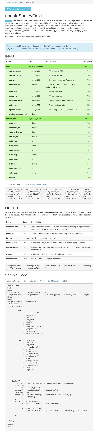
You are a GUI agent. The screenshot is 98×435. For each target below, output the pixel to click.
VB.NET (33, 281)
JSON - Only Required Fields (35, 185)
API (8, 2)
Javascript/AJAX (13, 281)
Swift (42, 281)
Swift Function (53, 281)
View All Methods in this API (18, 9)
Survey (15, 2)
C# (25, 281)
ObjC (65, 281)
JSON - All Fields (13, 185)
